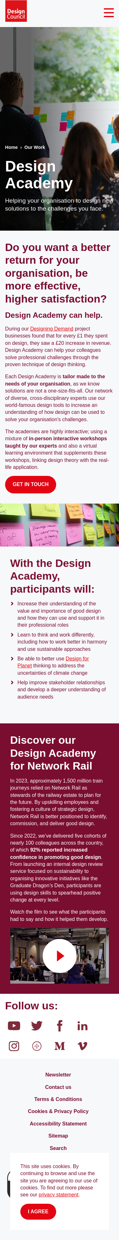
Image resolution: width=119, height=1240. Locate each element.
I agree (38, 1211)
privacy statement (58, 1194)
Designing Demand (51, 328)
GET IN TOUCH (31, 484)
